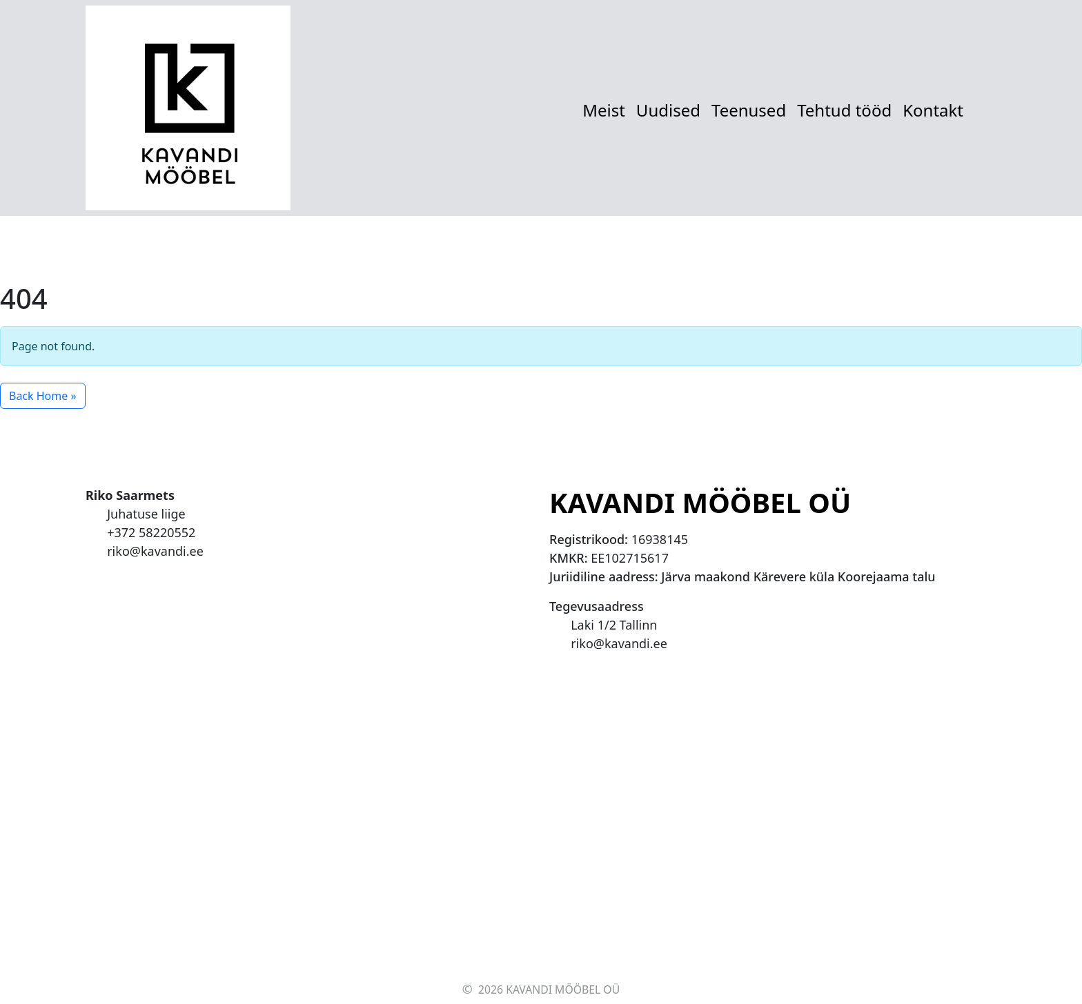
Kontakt (933, 110)
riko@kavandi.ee (155, 551)
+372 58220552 (151, 532)
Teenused (748, 110)
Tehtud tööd (844, 110)
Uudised (668, 110)
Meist (603, 110)
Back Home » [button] (43, 395)
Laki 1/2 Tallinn (614, 624)
